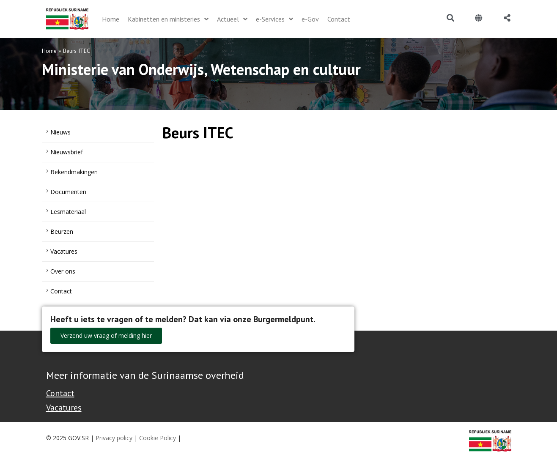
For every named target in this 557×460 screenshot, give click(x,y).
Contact (61, 291)
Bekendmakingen (74, 172)
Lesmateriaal (68, 212)
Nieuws (60, 132)
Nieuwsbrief (66, 152)
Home (49, 51)
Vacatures (63, 251)
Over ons (62, 271)
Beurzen (61, 231)
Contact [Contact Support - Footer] (60, 393)
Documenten (68, 192)
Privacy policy (114, 438)
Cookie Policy (157, 438)
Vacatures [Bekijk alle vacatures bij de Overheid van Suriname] (64, 407)
